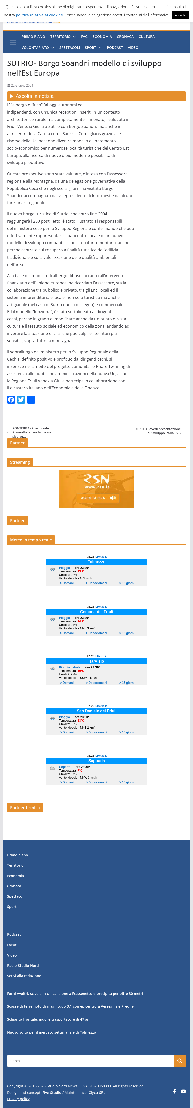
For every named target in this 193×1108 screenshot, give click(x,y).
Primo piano (33, 36)
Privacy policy (18, 1098)
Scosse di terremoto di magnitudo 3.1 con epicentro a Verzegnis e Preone (70, 1006)
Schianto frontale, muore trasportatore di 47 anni (50, 1019)
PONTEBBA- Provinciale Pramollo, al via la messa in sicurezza (31, 432)
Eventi (12, 945)
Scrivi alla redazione (24, 975)
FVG (84, 36)
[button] (73, 36)
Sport (90, 47)
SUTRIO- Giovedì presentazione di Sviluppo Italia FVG (159, 431)
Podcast (115, 47)
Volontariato (35, 47)
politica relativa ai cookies (39, 14)
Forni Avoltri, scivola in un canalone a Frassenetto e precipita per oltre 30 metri (75, 993)
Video (133, 47)
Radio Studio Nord (23, 965)
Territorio (60, 36)
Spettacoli (69, 47)
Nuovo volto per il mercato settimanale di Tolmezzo (51, 1032)
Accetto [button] (180, 15)
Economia (102, 36)
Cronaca (125, 36)
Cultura (147, 36)
